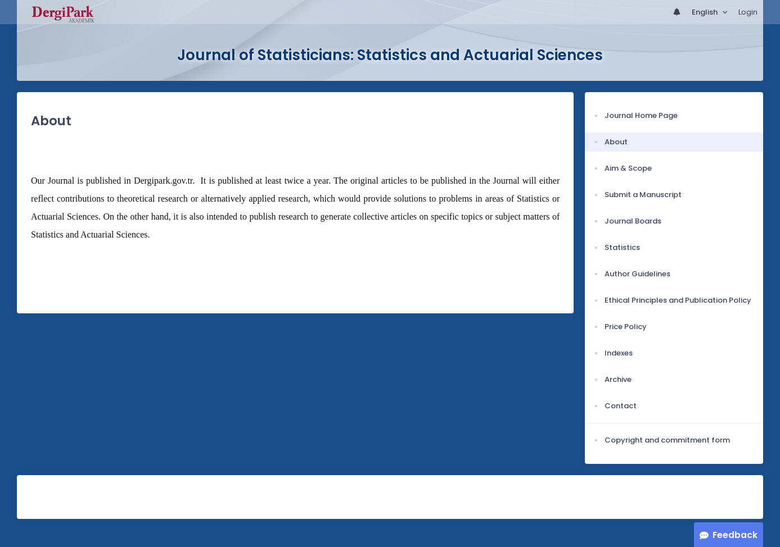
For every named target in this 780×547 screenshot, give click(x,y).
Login (748, 12)
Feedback (735, 535)
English (705, 12)
